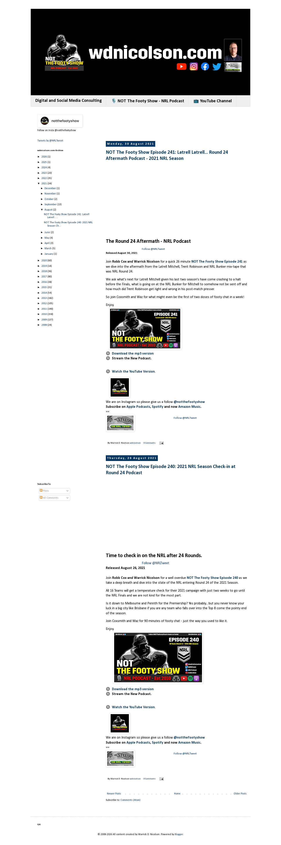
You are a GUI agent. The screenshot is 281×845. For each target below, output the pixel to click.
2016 (44, 282)
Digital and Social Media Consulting (68, 101)
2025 (44, 162)
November (51, 193)
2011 (44, 309)
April (47, 243)
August (49, 210)
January (49, 254)
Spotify (157, 407)
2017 (44, 276)
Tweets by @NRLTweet (50, 140)
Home (177, 793)
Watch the (120, 371)
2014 (44, 293)
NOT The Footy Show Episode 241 (217, 261)
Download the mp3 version (133, 353)
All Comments (49, 498)
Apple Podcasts (138, 407)
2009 (44, 319)
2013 (44, 298)
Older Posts (240, 793)
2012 (44, 303)
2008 (44, 325)
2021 (44, 183)
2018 (44, 271)
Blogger (179, 834)
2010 (44, 314)
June (48, 232)
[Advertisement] (186, 124)
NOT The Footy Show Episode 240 (212, 578)
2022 (44, 178)
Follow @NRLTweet (153, 249)
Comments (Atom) (130, 800)
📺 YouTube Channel (212, 101)
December (51, 188)
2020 (44, 260)
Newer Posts (114, 793)
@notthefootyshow (189, 402)
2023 (44, 173)
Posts (44, 491)
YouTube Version (142, 371)
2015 (44, 287)
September (51, 204)
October (49, 199)
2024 (44, 167)
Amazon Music (189, 407)
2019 (44, 266)
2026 (44, 156)
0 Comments (150, 443)
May (47, 238)
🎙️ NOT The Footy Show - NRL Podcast (147, 101)
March (48, 248)
